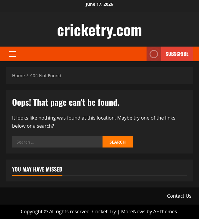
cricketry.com (99, 29)
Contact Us (179, 196)
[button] (12, 54)
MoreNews (133, 211)
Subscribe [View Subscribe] (167, 54)
